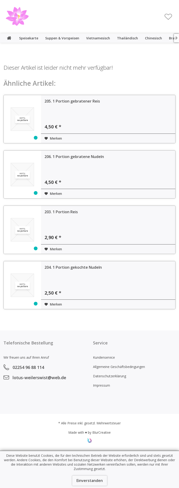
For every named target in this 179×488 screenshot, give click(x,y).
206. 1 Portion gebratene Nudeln (74, 156)
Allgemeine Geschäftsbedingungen (119, 366)
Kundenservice (104, 357)
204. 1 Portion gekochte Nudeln (73, 267)
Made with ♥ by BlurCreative (89, 432)
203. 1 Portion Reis (61, 211)
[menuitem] (168, 17)
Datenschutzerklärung (109, 376)
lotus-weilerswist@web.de (39, 377)
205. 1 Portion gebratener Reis (72, 101)
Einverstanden (89, 480)
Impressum (101, 385)
